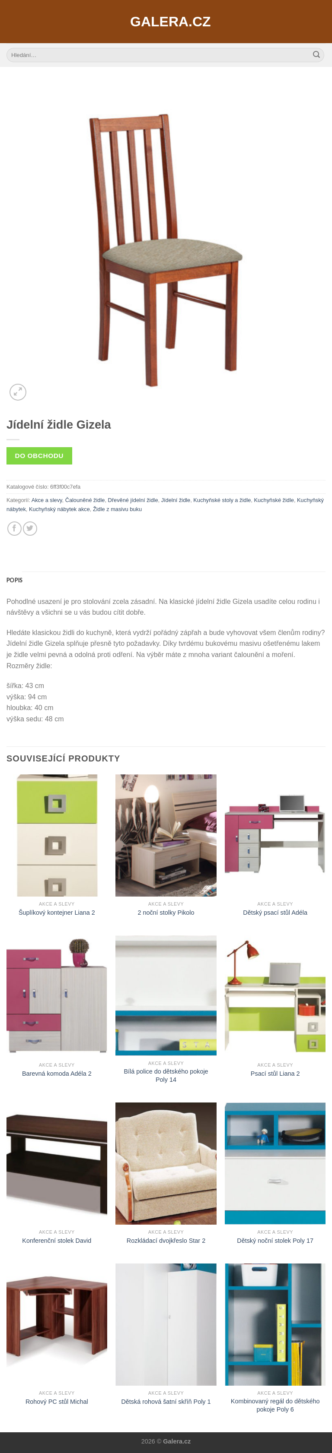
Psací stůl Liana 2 (275, 1073)
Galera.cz (166, 21)
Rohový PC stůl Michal (57, 1401)
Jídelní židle (176, 500)
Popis (14, 580)
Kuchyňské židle (274, 500)
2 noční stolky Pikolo (165, 912)
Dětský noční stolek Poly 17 (275, 1240)
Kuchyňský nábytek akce (59, 509)
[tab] (14, 580)
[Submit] (316, 55)
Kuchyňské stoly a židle (222, 500)
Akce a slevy (47, 500)
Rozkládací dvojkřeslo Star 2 (166, 1240)
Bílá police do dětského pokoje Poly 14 (166, 1075)
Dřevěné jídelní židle (133, 500)
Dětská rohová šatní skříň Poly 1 (166, 1401)
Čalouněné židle (85, 500)
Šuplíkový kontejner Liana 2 (57, 912)
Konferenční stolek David (56, 1240)
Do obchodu (39, 455)
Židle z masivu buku (117, 509)
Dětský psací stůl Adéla (275, 912)
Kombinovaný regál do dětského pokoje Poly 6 (275, 1405)
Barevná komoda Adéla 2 (57, 1073)
